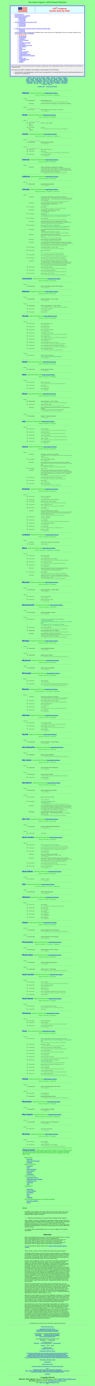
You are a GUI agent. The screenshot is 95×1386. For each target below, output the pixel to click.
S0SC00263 (46, 989)
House (52, 1345)
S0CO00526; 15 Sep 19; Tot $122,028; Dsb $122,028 (55, 216)
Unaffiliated (29, 1197)
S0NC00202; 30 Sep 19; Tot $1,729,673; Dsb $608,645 (56, 846)
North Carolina (65, 80)
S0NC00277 (46, 856)
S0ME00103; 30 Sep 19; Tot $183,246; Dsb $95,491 (55, 573)
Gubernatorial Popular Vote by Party (47, 1328)
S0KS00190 (46, 457)
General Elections (57, 1343)
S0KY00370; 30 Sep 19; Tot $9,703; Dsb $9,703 (54, 515)
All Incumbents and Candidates (22, 15)
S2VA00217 (46, 1094)
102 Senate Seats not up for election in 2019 (26, 22)
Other (28, 1196)
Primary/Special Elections (46, 1343)
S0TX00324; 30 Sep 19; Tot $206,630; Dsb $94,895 (55, 1042)
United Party (30, 1182)
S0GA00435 (46, 340)
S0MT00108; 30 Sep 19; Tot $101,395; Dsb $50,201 (55, 708)
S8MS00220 (46, 682)
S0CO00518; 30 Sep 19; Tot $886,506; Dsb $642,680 (55, 265)
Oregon (44, 81)
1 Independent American (24, 54)
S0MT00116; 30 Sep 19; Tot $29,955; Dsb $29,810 (55, 698)
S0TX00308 (46, 1065)
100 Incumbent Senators (21, 17)
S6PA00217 (46, 950)
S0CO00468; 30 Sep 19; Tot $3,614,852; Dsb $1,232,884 (56, 232)
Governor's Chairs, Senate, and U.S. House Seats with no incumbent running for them (47, 1354)
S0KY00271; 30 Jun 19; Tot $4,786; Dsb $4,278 (54, 505)
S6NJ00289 (46, 768)
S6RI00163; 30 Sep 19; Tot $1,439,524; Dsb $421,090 (55, 970)
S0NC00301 (46, 867)
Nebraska (28, 80)
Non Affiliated (30, 1192)
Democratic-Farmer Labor (33, 1161)
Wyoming (50, 84)
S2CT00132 (46, 287)
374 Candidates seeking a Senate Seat (24, 32)
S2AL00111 (46, 110)
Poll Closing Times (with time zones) (47, 1336)
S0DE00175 (46, 310)
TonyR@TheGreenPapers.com (57, 1381)
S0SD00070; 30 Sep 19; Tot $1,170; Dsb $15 (53, 1007)
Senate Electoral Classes (51, 86)
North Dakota (30, 81)
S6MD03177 (46, 591)
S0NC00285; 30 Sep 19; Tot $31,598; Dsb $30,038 (55, 849)
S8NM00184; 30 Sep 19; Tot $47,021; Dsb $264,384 (55, 815)
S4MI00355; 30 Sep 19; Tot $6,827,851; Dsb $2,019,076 (56, 656)
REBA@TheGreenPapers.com (67, 1379)
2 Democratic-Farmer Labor (25, 45)
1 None (20, 57)
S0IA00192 (46, 442)
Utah (44, 83)
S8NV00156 (46, 743)
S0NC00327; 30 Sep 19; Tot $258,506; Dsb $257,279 (55, 861)
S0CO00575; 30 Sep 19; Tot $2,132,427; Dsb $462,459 (56, 227)
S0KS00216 (46, 481)
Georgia (32, 78)
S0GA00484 (46, 331)
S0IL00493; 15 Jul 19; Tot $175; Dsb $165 (53, 410)
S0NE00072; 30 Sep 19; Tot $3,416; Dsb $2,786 (54, 727)
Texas (40, 83)
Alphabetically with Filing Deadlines (51, 1334)
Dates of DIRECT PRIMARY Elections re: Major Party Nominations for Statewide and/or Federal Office (47, 1370)
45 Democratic (22, 19)
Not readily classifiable (32, 1201)
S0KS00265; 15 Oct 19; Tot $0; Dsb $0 (52, 485)
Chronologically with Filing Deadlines (52, 1335)
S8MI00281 (46, 649)
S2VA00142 (46, 1087)
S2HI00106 (46, 370)
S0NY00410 (46, 827)
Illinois (44, 78)
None (28, 1194)
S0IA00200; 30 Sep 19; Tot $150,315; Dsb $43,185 (55, 430)
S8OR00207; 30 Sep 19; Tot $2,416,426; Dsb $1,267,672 (56, 931)
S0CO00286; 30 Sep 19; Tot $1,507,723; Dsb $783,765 (56, 256)
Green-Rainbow (31, 1171)
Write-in (29, 1202)
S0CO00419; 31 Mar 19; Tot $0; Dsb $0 (52, 240)
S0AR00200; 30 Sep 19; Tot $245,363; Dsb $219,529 (55, 172)
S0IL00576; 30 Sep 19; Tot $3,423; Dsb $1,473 (54, 405)
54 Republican (22, 23)
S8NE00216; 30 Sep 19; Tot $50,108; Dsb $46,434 (55, 724)
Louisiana (65, 78)
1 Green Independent (24, 51)
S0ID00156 (46, 386)
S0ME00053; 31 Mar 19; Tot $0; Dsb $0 (52, 570)
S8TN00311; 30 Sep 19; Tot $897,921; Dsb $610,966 (55, 1023)
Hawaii (36, 78)
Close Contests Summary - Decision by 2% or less (47, 1330)
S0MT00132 (46, 711)
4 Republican (22, 30)
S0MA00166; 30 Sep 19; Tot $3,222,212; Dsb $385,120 (56, 628)
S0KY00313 (46, 497)
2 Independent (22, 21)
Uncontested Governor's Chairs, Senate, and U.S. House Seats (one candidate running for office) (47, 1355)
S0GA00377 (46, 328)
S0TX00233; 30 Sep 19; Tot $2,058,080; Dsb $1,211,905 (56, 1058)
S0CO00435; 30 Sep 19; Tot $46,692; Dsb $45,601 (55, 219)
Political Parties (28, 1150)
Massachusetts (38, 79)
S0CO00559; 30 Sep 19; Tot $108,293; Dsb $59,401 (55, 271)
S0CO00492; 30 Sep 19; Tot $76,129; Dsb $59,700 (55, 208)
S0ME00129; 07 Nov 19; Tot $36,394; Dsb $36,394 (55, 578)
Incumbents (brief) (19, 14)
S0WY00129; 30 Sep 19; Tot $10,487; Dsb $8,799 (54, 1146)
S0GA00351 (46, 324)
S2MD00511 (46, 597)
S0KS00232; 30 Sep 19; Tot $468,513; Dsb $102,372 (55, 475)
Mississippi (55, 79)
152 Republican (22, 36)
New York (58, 80)
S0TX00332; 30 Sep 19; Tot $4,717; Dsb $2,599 (54, 1045)
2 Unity (20, 50)
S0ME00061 (46, 556)
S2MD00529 (46, 600)
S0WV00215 (46, 1130)
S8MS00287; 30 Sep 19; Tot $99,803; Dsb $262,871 (55, 685)
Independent (30, 1189)
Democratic (29, 1159)
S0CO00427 (46, 205)
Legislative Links (41, 86)
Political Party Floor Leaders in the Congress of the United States (47, 1369)
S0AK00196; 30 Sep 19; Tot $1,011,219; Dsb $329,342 (56, 128)
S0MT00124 (46, 705)
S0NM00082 (46, 799)
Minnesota (50, 79)
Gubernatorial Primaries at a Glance (47, 1350)
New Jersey (46, 80)
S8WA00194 (46, 1110)
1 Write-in (21, 62)
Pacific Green (30, 1174)
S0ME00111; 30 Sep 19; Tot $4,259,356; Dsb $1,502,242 (56, 560)
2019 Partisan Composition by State (47, 1359)
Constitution (30, 1166)
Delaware (65, 77)
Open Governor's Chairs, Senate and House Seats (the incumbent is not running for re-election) (47, 1353)
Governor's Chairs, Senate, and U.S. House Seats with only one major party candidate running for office (47, 1357)
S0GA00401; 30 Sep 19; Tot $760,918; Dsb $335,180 (55, 337)
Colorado (53, 77)
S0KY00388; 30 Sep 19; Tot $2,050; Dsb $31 (53, 527)
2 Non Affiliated (22, 46)
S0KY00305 (46, 509)
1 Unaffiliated (22, 60)
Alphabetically (39, 1334)
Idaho (40, 78)
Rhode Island (56, 81)
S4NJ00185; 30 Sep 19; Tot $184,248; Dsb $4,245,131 (55, 775)
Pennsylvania (50, 81)
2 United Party (22, 49)
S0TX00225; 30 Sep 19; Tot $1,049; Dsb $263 (54, 1068)
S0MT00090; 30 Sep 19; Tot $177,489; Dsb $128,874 (55, 701)
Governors (43, 1345)
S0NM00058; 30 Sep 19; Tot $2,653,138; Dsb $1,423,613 (56, 804)
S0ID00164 (46, 389)
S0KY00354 (46, 530)
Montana (66, 79)
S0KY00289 (46, 518)
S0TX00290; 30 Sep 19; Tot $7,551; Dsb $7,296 (54, 1062)
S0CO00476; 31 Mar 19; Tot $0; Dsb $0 (52, 237)
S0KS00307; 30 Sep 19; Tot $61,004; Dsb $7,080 (54, 478)
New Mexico (52, 80)
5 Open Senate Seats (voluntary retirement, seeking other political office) (32, 28)
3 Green (20, 41)
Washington (57, 83)
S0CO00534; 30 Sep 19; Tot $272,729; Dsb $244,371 (55, 245)
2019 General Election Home (47, 1326)
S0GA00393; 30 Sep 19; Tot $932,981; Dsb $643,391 (55, 346)
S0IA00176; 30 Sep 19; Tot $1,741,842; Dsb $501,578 (55, 436)
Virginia (52, 83)
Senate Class (47, 1234)
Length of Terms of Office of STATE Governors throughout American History (47, 1371)
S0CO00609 (46, 212)
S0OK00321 (46, 909)
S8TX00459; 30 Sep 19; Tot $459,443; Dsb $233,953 (55, 1071)
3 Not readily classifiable (24, 42)
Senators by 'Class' (47, 1347)
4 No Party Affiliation (23, 40)
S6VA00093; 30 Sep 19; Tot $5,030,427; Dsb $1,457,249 (56, 1097)
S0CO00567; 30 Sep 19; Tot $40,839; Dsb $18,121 (55, 268)
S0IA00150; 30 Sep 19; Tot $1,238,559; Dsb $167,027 (55, 439)
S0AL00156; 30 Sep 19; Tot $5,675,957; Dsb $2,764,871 (56, 101)
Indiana (48, 78)
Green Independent (31, 1169)
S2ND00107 (46, 880)
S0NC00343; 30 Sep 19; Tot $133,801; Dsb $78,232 (55, 864)
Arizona (38, 77)
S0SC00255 (46, 986)
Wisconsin (44, 84)
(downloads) (47, 1374)
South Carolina (64, 81)
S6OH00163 (46, 893)
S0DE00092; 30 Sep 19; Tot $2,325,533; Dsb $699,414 (56, 307)
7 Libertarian (22, 39)
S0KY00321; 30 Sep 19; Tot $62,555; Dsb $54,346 (55, 502)
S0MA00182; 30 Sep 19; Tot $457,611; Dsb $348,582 (55, 636)
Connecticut (58, 77)
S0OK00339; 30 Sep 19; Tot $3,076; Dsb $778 (54, 906)
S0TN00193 (46, 1027)
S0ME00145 (46, 566)
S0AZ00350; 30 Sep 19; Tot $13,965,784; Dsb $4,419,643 (56, 152)
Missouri (61, 79)
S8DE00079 (46, 300)
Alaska (34, 77)
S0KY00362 (46, 524)
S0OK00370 (46, 912)
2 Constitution (22, 44)
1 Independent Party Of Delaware (27, 55)
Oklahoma (39, 81)
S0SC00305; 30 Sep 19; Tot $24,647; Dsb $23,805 (55, 992)
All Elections (36, 1343)
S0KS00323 (46, 460)
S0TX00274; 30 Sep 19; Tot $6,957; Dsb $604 (54, 1051)
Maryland (32, 79)
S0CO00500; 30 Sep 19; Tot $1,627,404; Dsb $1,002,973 (56, 201)
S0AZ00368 (46, 155)
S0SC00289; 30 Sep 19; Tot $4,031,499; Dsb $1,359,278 (56, 983)
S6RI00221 (46, 963)
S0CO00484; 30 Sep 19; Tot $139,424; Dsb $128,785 (55, 259)
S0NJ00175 (46, 778)
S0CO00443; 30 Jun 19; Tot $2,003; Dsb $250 (54, 252)
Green (28, 1167)
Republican (29, 1162)
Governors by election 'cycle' (47, 1348)
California (48, 77)
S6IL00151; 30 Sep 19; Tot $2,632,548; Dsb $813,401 (55, 402)
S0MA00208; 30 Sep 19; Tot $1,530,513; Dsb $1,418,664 (56, 625)
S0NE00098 (46, 730)
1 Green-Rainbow (23, 53)
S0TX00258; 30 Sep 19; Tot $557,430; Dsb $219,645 (55, 1048)
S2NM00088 (46, 791)
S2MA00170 (46, 613)
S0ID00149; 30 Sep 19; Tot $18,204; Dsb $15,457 (54, 383)
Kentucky (60, 78)
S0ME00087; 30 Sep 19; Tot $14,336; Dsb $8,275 (54, 563)
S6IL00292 (46, 417)
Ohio (35, 81)
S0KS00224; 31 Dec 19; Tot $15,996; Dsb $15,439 (55, 466)
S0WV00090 (46, 1123)
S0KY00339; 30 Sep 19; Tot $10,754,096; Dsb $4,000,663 (56, 521)
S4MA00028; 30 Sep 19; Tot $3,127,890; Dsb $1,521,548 (56, 631)
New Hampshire (39, 80)
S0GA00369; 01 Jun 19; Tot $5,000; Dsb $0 (53, 349)
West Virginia (64, 83)
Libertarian (29, 1172)
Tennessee (36, 83)
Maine (27, 79)
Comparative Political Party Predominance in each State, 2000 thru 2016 (47, 1366)
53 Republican (22, 18)
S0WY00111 (46, 1142)
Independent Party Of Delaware (34, 1179)
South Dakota (30, 83)
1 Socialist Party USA (24, 59)
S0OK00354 (46, 918)
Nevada (33, 80)
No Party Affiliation (31, 1191)
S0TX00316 (46, 1054)
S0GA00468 (46, 357)
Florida (27, 78)
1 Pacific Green (22, 58)
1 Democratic (22, 31)
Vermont (48, 83)
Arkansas (43, 77)
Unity (28, 1184)
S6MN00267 (46, 669)
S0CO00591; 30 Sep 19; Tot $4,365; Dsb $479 (54, 248)
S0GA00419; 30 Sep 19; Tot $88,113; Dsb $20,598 (55, 343)
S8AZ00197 (46, 143)
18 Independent (22, 37)
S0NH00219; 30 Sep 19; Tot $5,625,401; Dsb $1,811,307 (56, 756)
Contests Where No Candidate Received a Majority (47, 1331)
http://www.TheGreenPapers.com (49, 1382)
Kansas (55, 78)
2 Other (20, 48)
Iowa (52, 78)
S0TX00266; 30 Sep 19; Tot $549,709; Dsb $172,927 (55, 1074)
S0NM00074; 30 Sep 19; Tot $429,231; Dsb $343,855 (55, 810)
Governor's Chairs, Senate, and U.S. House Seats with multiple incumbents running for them (47, 1356)
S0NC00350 (46, 852)
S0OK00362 (46, 915)
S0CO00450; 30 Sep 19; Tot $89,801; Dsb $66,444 (55, 274)
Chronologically (38, 1335)
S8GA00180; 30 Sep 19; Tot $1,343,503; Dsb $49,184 (55, 334)
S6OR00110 (46, 938)
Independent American (32, 1177)
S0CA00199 (46, 185)
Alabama (30, 77)
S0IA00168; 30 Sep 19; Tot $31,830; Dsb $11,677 (54, 433)
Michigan (45, 79)
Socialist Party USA (31, 1181)
